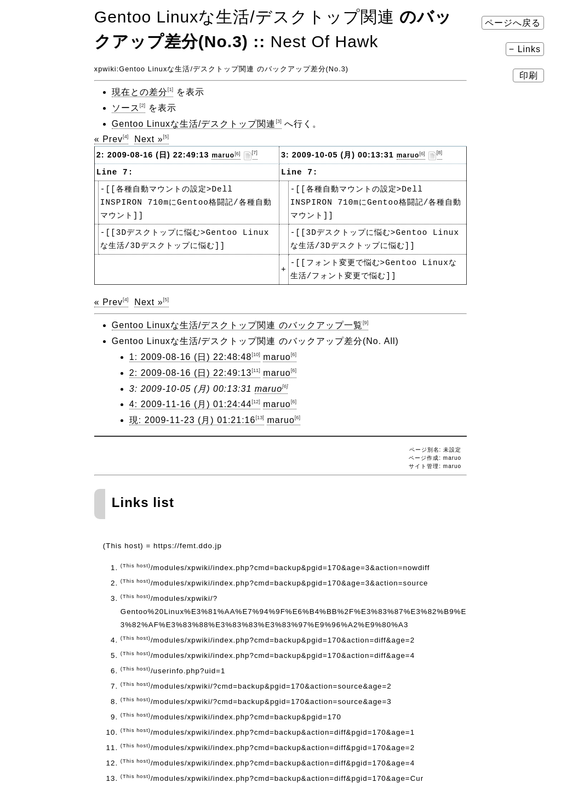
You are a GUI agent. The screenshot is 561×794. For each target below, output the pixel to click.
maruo (225, 155)
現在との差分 (142, 92)
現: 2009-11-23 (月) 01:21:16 (196, 420)
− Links (525, 49)
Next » (151, 139)
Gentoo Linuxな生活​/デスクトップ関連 (244, 17)
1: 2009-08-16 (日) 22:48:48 (194, 357)
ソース (128, 107)
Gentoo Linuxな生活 (154, 69)
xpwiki (105, 69)
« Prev (111, 139)
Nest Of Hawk (324, 41)
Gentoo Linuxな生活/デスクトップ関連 (197, 123)
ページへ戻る (513, 22)
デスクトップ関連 (223, 69)
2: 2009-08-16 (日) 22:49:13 (194, 373)
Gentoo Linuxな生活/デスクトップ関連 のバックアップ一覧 (240, 325)
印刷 (528, 75)
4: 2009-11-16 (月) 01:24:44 (194, 404)
